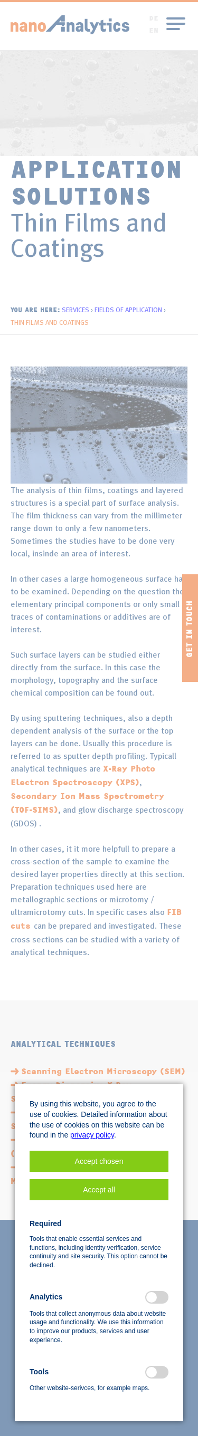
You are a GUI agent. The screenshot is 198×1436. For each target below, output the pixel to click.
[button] (99, 1161)
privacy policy (92, 1135)
